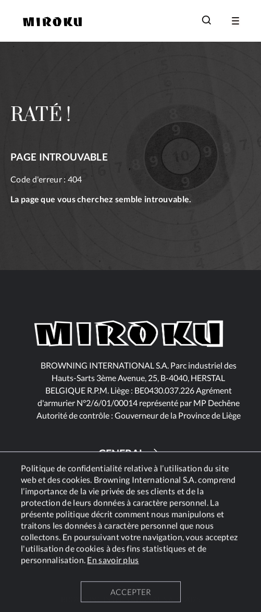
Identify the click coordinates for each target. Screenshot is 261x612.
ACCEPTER (130, 593)
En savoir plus (113, 561)
